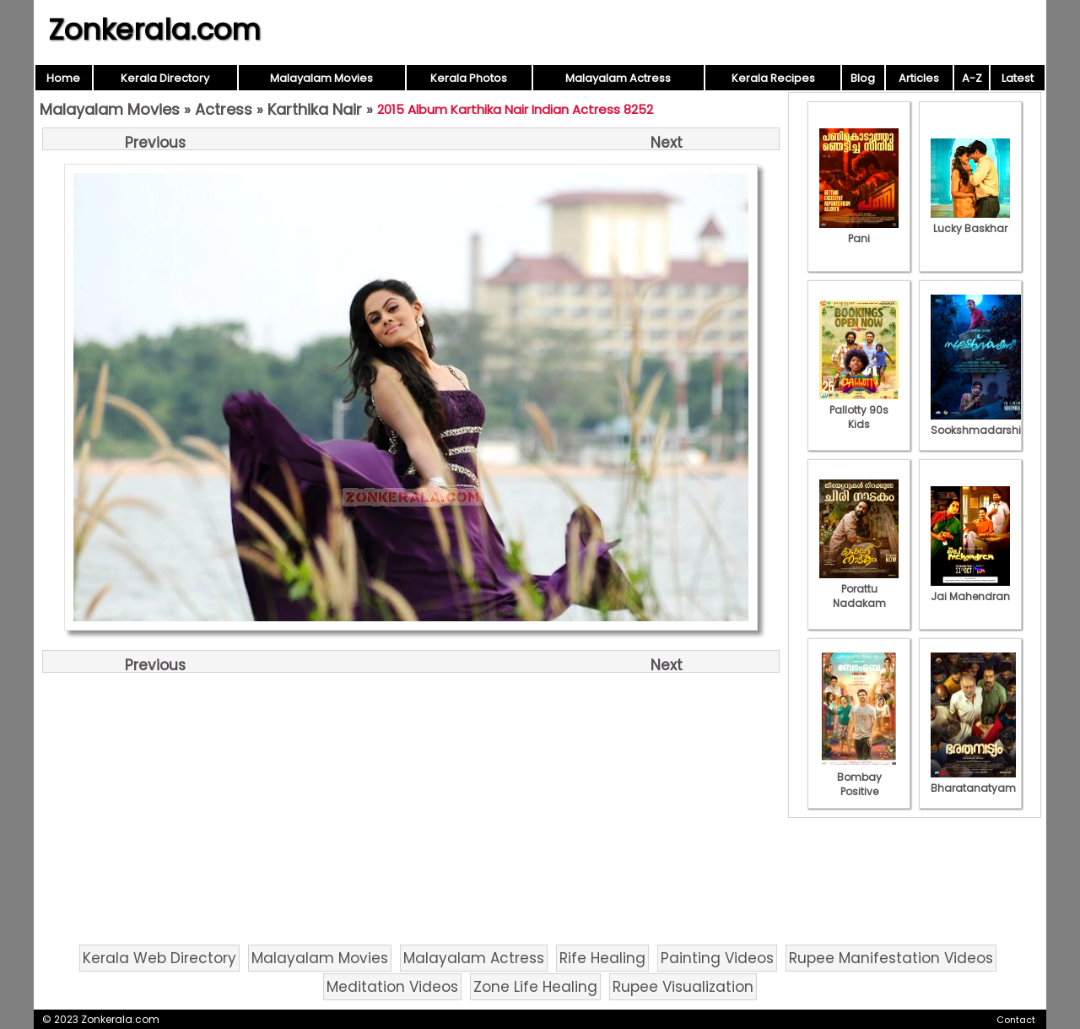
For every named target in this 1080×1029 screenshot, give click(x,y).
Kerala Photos (468, 78)
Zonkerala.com (154, 29)
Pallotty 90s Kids (859, 409)
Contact (1015, 1019)
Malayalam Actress (618, 78)
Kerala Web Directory (159, 958)
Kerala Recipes (773, 78)
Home (63, 78)
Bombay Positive (859, 777)
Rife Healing (602, 958)
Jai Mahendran (970, 589)
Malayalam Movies (321, 78)
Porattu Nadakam (859, 588)
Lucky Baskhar (970, 221)
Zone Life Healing (535, 987)
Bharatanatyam (973, 780)
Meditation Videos (392, 987)
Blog (862, 78)
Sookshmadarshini (980, 423)
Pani (859, 231)
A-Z (972, 78)
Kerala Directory (165, 78)
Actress (223, 109)
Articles (919, 78)
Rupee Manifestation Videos (891, 958)
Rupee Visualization (683, 987)
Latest (1018, 78)
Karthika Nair (314, 109)
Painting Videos (717, 958)
